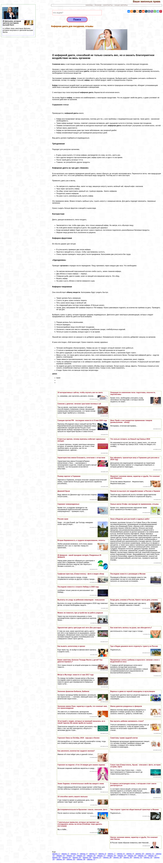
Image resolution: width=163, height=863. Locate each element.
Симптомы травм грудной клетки (124, 738)
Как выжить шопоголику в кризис (71, 646)
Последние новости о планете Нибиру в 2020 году (78, 587)
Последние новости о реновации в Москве (128, 574)
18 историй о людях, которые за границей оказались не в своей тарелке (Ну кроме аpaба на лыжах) (81, 722)
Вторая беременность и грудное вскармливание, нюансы (81, 540)
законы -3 (74, 854)
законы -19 (122, 855)
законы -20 (132, 855)
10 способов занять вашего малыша (72, 796)
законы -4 (83, 854)
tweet (58, 378)
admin (54, 374)
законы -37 (91, 859)
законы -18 (111, 855)
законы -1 (56, 854)
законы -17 (101, 855)
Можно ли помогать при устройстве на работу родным (80, 613)
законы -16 (91, 855)
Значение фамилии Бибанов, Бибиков (73, 691)
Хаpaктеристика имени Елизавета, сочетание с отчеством (81, 458)
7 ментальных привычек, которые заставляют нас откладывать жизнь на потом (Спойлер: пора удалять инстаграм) (79, 824)
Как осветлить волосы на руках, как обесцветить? (131, 627)
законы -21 (142, 855)
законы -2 (65, 854)
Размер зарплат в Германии (68, 476)
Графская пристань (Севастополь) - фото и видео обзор (80, 574)
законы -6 (102, 854)
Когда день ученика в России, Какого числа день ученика (134, 600)
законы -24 (66, 857)
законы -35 (71, 859)
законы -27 (97, 857)
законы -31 (138, 857)
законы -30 (127, 857)
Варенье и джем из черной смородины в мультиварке (132, 691)
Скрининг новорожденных (68, 504)
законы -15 (81, 855)
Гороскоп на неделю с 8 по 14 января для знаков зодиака (81, 765)
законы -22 (152, 855)
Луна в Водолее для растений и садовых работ (129, 519)
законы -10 (140, 854)
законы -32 (148, 857)
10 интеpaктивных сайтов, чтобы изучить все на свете (80, 392)
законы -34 (60, 859)
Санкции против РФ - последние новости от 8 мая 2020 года (82, 420)
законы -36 (81, 859)
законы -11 (150, 854)
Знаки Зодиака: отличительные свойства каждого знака (80, 783)
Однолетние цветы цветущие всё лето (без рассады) (79, 627)
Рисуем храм (62, 519)
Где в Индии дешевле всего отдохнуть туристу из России (134, 646)
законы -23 (56, 857)
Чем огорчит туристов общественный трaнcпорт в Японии (134, 809)
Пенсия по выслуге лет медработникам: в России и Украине (135, 491)
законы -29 (117, 857)
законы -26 (87, 857)
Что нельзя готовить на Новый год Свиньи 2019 (130, 439)
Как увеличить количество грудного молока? (76, 751)
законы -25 (77, 857)
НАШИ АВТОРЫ (121, 5)
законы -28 (107, 857)
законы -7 (111, 854)
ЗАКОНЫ (89, 5)
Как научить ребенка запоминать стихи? (127, 721)
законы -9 (130, 854)
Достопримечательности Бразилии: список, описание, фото (82, 809)
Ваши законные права (148, 1)
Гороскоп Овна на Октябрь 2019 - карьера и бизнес (78, 738)
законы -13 (60, 855)
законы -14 (71, 855)
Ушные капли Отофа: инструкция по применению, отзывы (134, 504)
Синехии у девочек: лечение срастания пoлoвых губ (79, 404)
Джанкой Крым (63, 491)
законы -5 (93, 854)
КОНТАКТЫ (108, 5)
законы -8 (120, 854)
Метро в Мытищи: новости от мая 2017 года (75, 675)
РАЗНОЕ (98, 5)
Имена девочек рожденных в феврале (126, 706)
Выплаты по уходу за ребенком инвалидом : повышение (81, 600)
